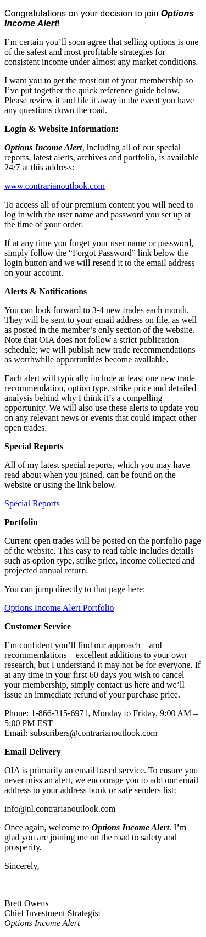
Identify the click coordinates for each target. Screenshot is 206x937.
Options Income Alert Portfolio (59, 607)
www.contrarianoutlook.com (54, 186)
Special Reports (32, 503)
